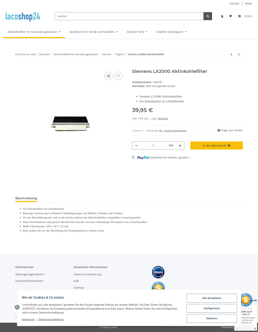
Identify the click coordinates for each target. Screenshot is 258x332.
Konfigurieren (210, 309)
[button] (222, 16)
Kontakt (234, 3)
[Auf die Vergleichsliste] (108, 76)
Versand (163, 118)
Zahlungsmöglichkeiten (29, 274)
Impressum (29, 320)
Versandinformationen (29, 281)
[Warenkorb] (245, 16)
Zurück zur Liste (26, 54)
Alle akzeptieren (210, 299)
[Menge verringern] (136, 145)
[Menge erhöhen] (180, 145)
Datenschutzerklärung (52, 320)
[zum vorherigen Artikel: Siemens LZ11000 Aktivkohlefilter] (231, 54)
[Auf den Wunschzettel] (118, 76)
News (248, 3)
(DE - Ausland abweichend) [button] (172, 130)
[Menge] (153, 145)
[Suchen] (129, 16)
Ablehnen (210, 318)
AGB (76, 281)
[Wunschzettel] (230, 16)
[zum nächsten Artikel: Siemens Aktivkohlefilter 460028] (239, 54)
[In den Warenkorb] (18, 67)
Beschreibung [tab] (26, 198)
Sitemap (79, 287)
